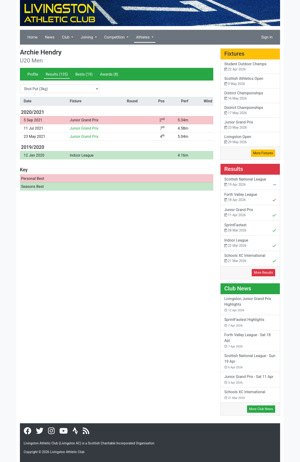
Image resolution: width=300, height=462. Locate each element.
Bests (84, 74)
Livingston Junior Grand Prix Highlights (247, 304)
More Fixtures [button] (263, 153)
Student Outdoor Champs (250, 67)
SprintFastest (250, 228)
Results (57, 74)
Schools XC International (250, 258)
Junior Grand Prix (84, 120)
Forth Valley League (250, 197)
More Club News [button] (261, 409)
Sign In (267, 37)
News (49, 37)
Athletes (143, 37)
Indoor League (82, 155)
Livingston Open (250, 140)
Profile (32, 74)
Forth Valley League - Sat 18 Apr (247, 340)
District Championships (250, 96)
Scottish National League (250, 182)
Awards (109, 74)
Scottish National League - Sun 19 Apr (249, 361)
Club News (237, 288)
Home (32, 37)
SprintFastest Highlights (244, 322)
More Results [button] (263, 272)
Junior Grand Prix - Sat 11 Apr (248, 379)
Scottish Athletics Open (250, 81)
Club (66, 37)
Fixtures (234, 53)
